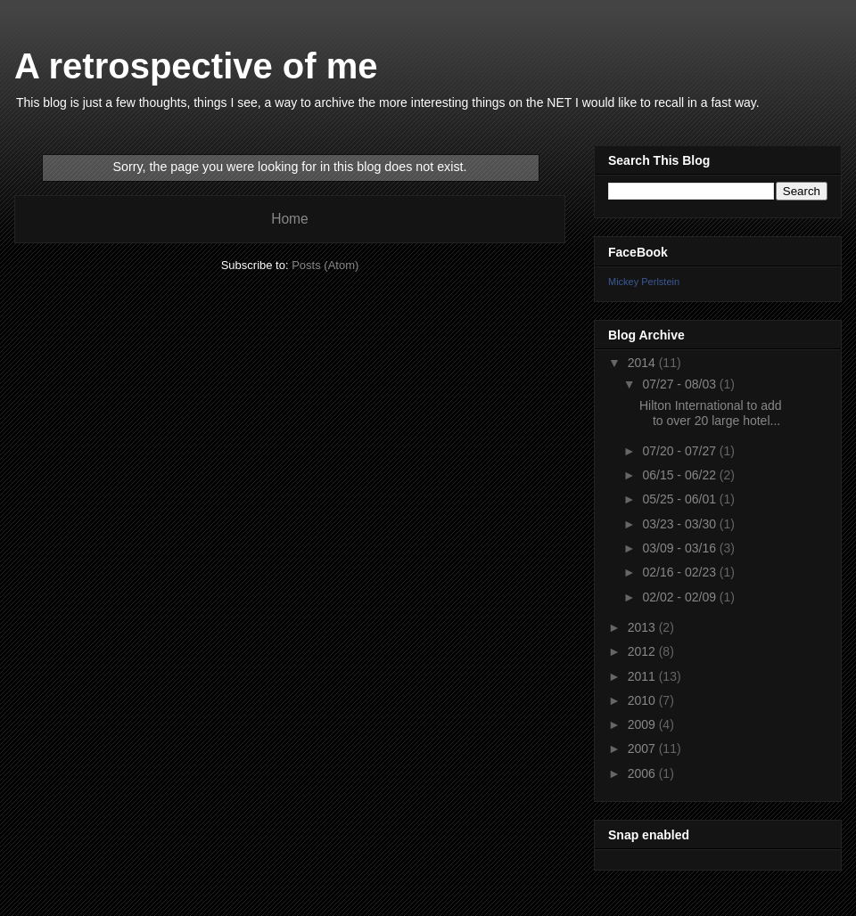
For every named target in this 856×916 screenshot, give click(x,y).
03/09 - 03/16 (680, 548)
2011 (643, 676)
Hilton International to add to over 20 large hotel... (710, 413)
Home (290, 218)
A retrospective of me (196, 66)
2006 (643, 773)
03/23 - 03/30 (680, 524)
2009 (643, 724)
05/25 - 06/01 (680, 499)
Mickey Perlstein (643, 281)
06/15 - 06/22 (680, 475)
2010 (643, 700)
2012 (643, 651)
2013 (643, 627)
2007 (643, 748)
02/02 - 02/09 (680, 597)
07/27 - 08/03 (680, 384)
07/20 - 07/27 (680, 451)
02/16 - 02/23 (680, 572)
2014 (643, 363)
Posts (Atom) (325, 265)
